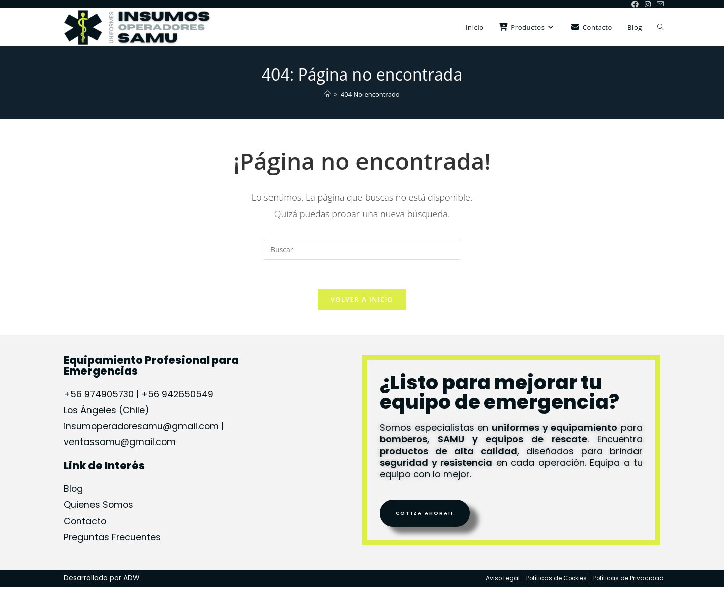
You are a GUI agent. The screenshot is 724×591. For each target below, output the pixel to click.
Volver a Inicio (362, 300)
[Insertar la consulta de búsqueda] (362, 250)
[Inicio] (327, 94)
